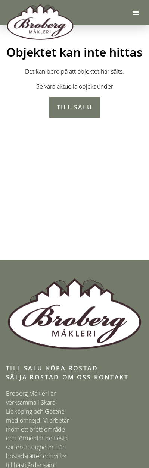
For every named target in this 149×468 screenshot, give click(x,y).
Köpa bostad (72, 368)
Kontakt (111, 377)
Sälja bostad (32, 377)
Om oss (76, 377)
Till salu (74, 107)
